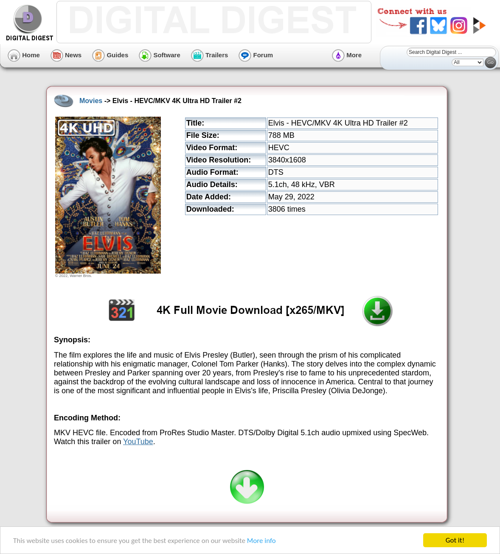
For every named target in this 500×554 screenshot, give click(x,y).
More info (261, 541)
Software (159, 55)
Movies (90, 100)
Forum (256, 55)
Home (24, 55)
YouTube (138, 441)
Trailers (209, 55)
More (347, 55)
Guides (110, 55)
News (66, 55)
